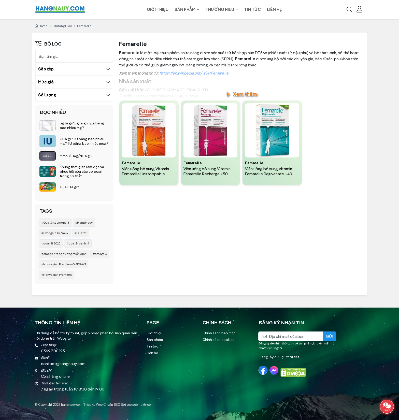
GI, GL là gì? (69, 187)
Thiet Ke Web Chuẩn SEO (101, 404)
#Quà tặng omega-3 (55, 222)
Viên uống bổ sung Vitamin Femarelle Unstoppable (145, 171)
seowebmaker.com (139, 404)
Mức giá (46, 81)
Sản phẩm (185, 9)
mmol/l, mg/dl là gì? (76, 156)
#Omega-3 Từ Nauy (54, 233)
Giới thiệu (157, 9)
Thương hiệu (219, 9)
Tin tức (252, 9)
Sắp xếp (46, 68)
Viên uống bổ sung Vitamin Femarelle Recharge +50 (207, 171)
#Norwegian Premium (56, 275)
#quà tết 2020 (50, 243)
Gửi (329, 336)
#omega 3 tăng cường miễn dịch (64, 254)
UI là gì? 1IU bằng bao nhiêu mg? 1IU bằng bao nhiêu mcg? (84, 141)
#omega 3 (100, 254)
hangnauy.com (71, 404)
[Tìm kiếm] (349, 9)
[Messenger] (273, 370)
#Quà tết (81, 233)
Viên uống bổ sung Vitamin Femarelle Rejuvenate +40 (268, 171)
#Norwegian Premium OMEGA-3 (63, 264)
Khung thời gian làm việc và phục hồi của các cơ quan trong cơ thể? (82, 171)
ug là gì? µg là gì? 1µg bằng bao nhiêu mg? (82, 125)
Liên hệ (274, 9)
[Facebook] (263, 370)
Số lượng (47, 94)
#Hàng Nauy (84, 222)
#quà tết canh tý (78, 243)
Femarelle (131, 163)
